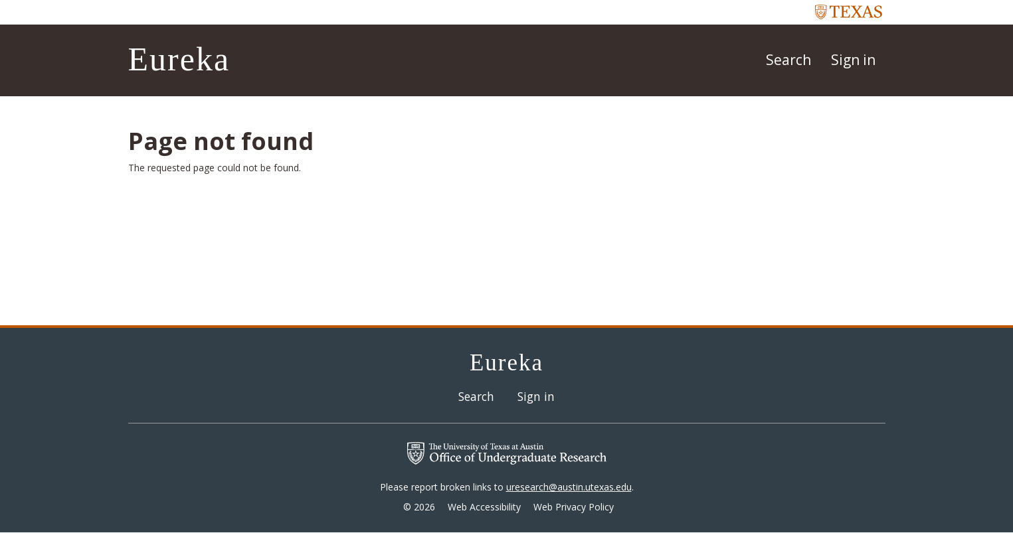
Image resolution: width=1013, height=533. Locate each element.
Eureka (179, 59)
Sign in (853, 59)
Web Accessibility (484, 506)
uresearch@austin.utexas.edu (569, 487)
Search (788, 59)
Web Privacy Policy (573, 506)
